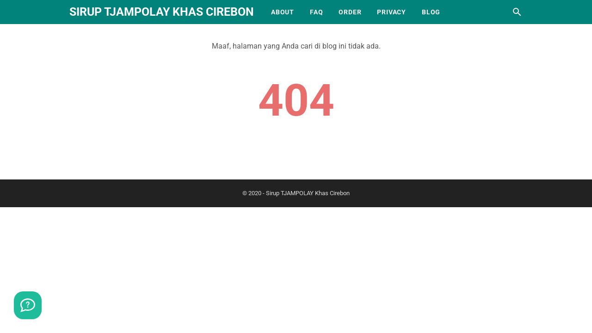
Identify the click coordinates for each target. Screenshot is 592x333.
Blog (431, 12)
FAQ (316, 12)
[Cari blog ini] (517, 12)
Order (350, 12)
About (282, 12)
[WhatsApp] (28, 305)
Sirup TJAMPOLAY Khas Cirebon (161, 11)
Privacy (391, 12)
